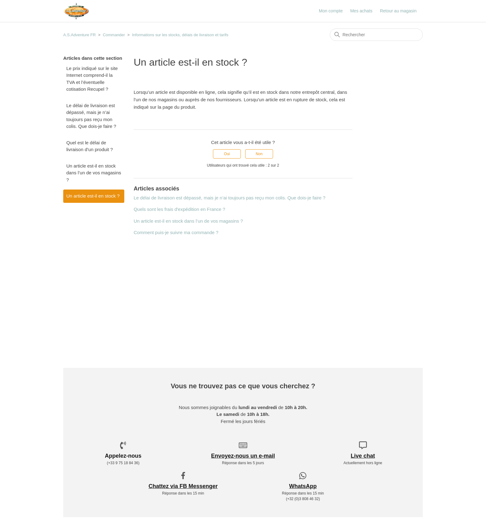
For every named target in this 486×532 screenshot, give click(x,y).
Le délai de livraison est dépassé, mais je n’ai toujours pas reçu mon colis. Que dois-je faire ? (91, 116)
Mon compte (331, 10)
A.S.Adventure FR (79, 35)
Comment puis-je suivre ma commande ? (176, 232)
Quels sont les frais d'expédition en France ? (179, 209)
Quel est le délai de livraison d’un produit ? (89, 146)
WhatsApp (303, 486)
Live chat (363, 456)
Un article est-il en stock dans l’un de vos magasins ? (93, 172)
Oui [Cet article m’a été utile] (227, 154)
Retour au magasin (398, 10)
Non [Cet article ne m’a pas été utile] (259, 154)
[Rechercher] (376, 34)
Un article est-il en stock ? (93, 195)
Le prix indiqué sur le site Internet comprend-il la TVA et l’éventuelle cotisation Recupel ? (92, 79)
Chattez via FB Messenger (183, 486)
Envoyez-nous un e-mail (243, 456)
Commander (114, 35)
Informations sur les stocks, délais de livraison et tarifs (180, 35)
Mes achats (361, 10)
